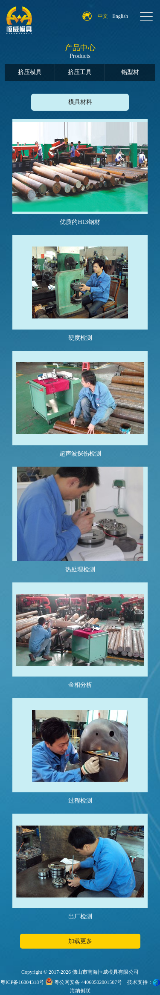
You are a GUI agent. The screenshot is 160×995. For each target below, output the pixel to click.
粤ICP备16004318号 (22, 982)
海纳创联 (80, 991)
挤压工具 (80, 72)
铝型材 (130, 72)
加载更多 (80, 941)
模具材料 (80, 102)
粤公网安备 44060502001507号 (83, 982)
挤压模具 (30, 72)
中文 (103, 16)
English (120, 16)
